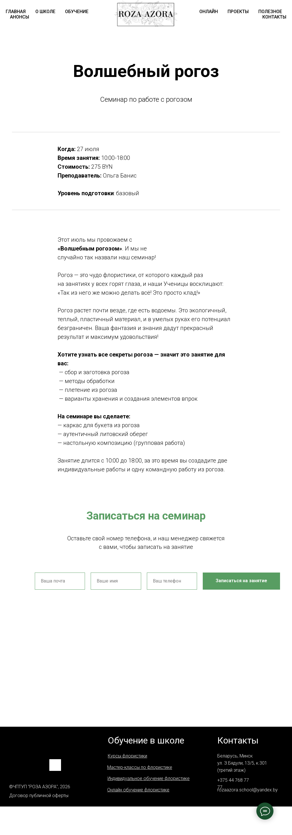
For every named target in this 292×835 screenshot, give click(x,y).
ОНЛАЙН (208, 11)
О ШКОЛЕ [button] (45, 11)
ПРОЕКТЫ (238, 11)
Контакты (238, 740)
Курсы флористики (127, 756)
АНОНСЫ (19, 17)
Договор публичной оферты (38, 795)
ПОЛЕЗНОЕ (270, 11)
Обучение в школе (146, 740)
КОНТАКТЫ (274, 17)
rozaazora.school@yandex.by (247, 790)
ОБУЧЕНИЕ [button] (76, 11)
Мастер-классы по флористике (139, 767)
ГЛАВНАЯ (16, 11)
